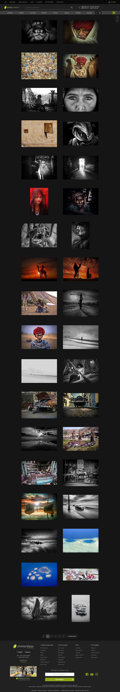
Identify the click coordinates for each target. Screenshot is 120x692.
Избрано (10, 13)
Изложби (78, 648)
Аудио (42, 655)
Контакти (60, 2)
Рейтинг (21, 13)
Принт (23, 2)
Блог (32, 2)
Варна (27, 652)
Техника (78, 652)
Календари (61, 652)
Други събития (79, 655)
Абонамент (64, 679)
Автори (67, 13)
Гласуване (33, 13)
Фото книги (61, 650)
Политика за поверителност (54, 690)
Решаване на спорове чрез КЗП (82, 690)
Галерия (39, 2)
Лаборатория (61, 662)
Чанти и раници (44, 662)
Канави (60, 655)
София (19, 652)
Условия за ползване (42, 690)
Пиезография (61, 657)
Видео (42, 652)
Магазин (12, 2)
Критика (78, 13)
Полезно (89, 13)
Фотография (49, 2)
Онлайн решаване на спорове (67, 690)
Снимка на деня (95, 652)
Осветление (43, 657)
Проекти (44, 13)
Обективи (43, 650)
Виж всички (43, 664)
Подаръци (60, 659)
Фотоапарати (43, 648)
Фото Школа (79, 650)
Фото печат (61, 648)
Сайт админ (33, 690)
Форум (55, 13)
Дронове (42, 659)
